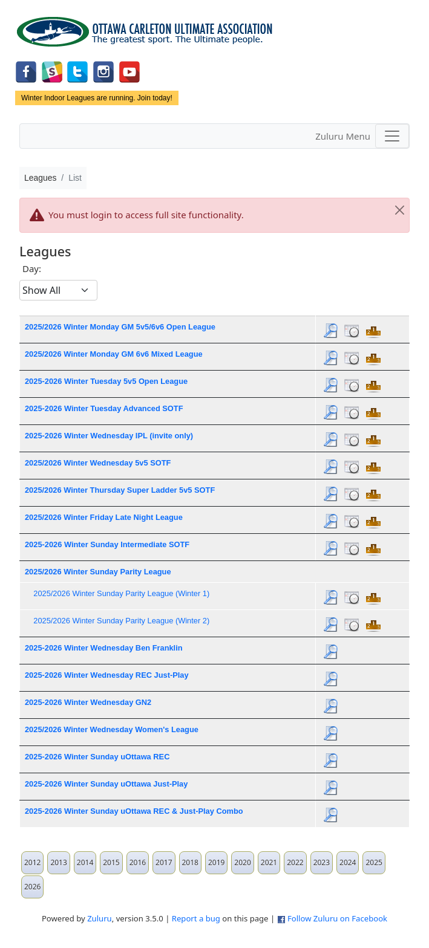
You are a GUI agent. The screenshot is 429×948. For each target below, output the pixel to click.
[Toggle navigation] (392, 136)
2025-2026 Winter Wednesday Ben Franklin (104, 647)
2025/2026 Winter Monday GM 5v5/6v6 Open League (120, 326)
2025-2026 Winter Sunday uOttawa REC (97, 756)
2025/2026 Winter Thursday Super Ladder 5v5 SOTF (120, 490)
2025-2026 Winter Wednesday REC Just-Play (107, 675)
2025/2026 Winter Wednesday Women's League (111, 729)
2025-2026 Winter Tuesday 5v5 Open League (106, 381)
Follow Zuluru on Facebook (337, 918)
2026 (32, 886)
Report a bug (196, 918)
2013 (58, 862)
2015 (111, 862)
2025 (373, 862)
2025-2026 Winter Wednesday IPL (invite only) (109, 435)
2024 (347, 862)
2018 (190, 862)
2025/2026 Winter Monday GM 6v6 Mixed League (114, 354)
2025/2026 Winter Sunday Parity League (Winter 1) (121, 593)
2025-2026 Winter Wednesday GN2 (88, 702)
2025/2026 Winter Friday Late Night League (104, 517)
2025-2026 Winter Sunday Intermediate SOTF (107, 544)
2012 (32, 862)
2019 (216, 862)
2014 (85, 862)
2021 (269, 862)
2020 (242, 862)
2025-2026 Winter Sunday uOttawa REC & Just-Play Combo (134, 811)
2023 (321, 862)
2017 (164, 862)
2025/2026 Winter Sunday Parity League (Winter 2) (121, 620)
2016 (137, 862)
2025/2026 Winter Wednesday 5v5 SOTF (98, 462)
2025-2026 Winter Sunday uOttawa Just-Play (106, 783)
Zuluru (99, 918)
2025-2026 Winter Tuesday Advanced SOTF (104, 408)
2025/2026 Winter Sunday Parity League (98, 571)
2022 (295, 862)
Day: (31, 268)
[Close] (399, 210)
